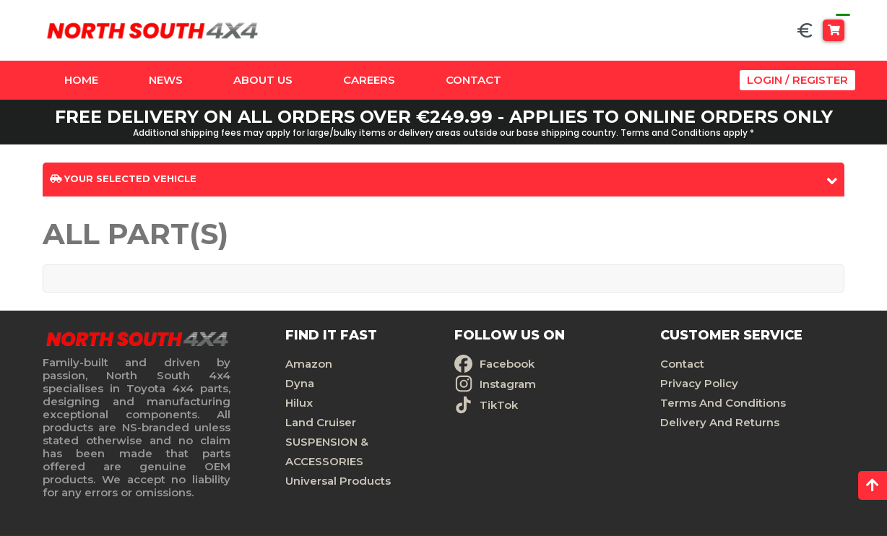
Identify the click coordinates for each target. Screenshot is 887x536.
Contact (473, 80)
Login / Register (797, 80)
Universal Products (338, 481)
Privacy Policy (699, 383)
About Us (263, 80)
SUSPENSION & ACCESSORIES (326, 451)
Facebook (507, 364)
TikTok (499, 405)
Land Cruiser (320, 422)
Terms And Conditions (723, 403)
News (166, 80)
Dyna (299, 383)
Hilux (299, 403)
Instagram (508, 384)
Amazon (308, 364)
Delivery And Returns (719, 422)
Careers (369, 80)
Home (81, 80)
